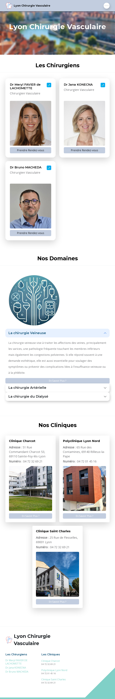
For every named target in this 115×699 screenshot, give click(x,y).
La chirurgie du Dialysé (28, 396)
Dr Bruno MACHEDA (16, 671)
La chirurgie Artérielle (27, 388)
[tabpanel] (57, 159)
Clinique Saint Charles (53, 679)
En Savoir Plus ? (57, 380)
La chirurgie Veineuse (27, 333)
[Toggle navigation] (107, 6)
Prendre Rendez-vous (30, 150)
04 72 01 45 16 (48, 673)
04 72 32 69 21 (48, 664)
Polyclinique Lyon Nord (54, 670)
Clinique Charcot (50, 661)
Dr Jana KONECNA (15, 667)
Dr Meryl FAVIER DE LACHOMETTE (16, 662)
